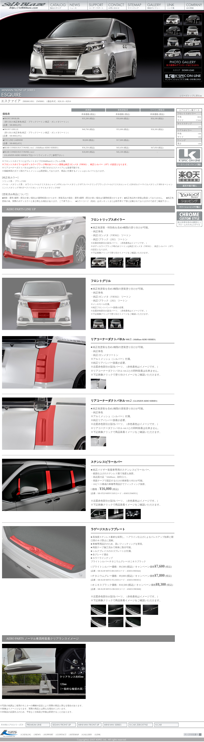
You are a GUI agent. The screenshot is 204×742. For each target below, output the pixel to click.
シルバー (133, 263)
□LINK (97, 734)
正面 (98, 324)
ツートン (98, 384)
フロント (44, 671)
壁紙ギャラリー (155, 5)
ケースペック (9, 733)
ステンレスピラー (98, 514)
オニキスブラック (98, 622)
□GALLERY (86, 734)
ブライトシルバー (98, 610)
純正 (133, 622)
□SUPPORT (48, 734)
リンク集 (175, 5)
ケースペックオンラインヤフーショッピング (189, 199)
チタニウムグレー (133, 610)
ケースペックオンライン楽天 (189, 178)
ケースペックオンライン (189, 157)
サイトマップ (136, 5)
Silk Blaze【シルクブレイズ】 (24, 5)
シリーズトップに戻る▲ (191, 95)
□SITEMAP (74, 734)
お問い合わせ (116, 5)
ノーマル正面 (115, 324)
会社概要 (194, 5)
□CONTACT (61, 734)
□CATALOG (25, 734)
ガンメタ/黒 (115, 263)
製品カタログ (58, 5)
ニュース (78, 5)
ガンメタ (98, 263)
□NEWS (36, 734)
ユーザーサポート (97, 5)
